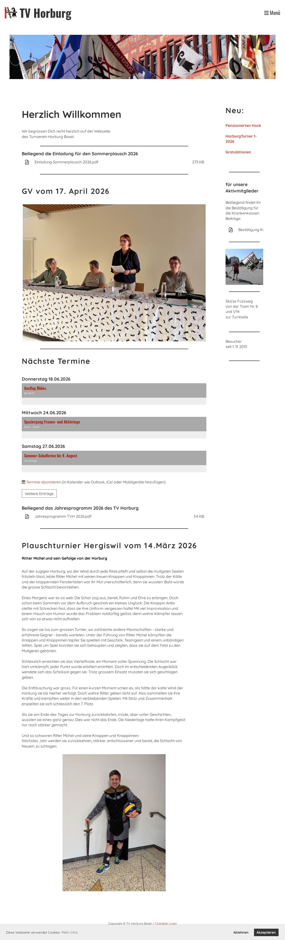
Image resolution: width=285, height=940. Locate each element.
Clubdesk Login (166, 923)
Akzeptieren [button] (266, 932)
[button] (114, 394)
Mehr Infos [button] (70, 932)
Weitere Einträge (39, 493)
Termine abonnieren (43, 482)
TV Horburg (45, 13)
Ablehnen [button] (241, 932)
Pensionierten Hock (243, 125)
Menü (272, 12)
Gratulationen (238, 152)
